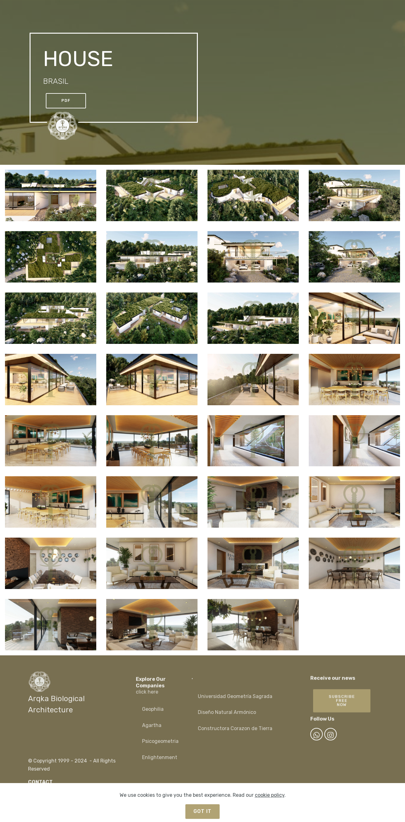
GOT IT (202, 811)
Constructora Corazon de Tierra (235, 736)
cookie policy (269, 795)
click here (147, 701)
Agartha (151, 732)
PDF (65, 100)
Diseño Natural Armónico (227, 720)
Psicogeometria (160, 749)
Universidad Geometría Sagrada (236, 703)
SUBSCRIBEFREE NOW (342, 711)
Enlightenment (159, 765)
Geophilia (153, 717)
